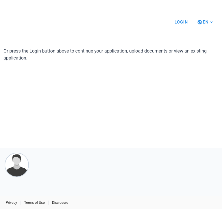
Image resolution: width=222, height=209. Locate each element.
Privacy (11, 203)
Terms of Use (34, 203)
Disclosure (60, 203)
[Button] (206, 22)
